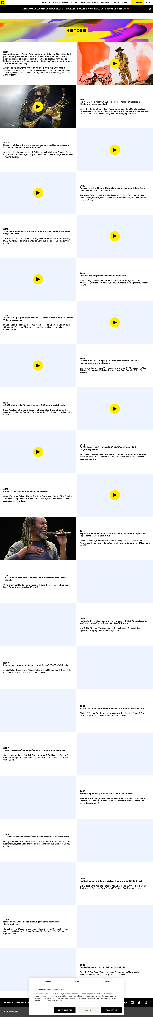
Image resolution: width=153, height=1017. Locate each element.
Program (46, 2)
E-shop (95, 2)
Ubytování (85, 2)
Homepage (8, 1002)
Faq (76, 2)
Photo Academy (121, 2)
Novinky (56, 2)
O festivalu (67, 2)
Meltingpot (106, 2)
